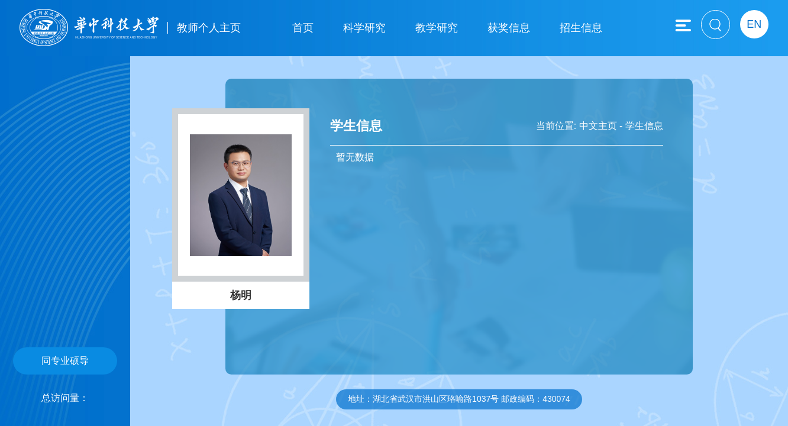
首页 (303, 28)
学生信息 (644, 126)
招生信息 (581, 28)
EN (754, 24)
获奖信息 (508, 28)
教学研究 (436, 28)
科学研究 (364, 28)
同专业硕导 (65, 361)
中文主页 (598, 126)
